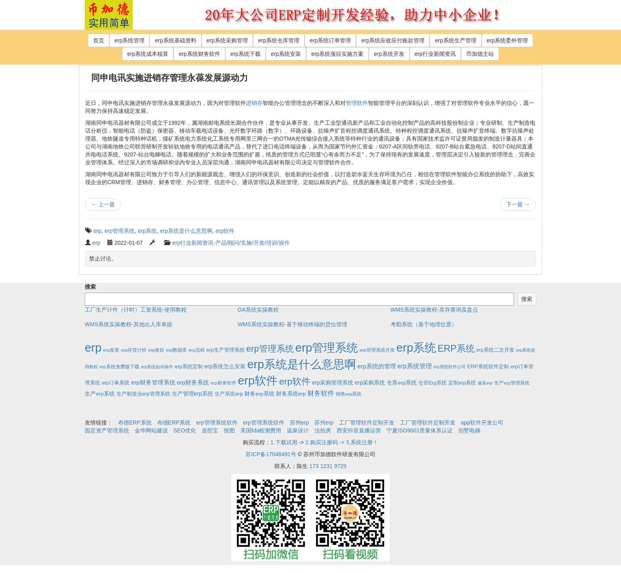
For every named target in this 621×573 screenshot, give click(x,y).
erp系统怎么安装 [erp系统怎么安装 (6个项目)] (225, 366)
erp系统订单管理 (330, 40)
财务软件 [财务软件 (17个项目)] (320, 393)
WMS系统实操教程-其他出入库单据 (128, 324)
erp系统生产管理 (455, 40)
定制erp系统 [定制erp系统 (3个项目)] (462, 383)
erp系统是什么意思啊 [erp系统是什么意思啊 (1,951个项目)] (301, 364)
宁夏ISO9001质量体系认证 (420, 430)
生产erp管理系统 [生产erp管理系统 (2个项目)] (512, 382)
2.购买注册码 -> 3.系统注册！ (341, 442)
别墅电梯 (469, 430)
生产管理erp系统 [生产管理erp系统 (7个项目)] (192, 393)
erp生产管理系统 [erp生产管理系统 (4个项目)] (225, 350)
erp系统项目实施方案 (337, 54)
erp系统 (147, 231)
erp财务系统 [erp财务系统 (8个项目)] (193, 382)
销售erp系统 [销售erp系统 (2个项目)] (349, 393)
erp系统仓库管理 (278, 40)
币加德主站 (480, 54)
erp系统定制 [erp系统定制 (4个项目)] (189, 366)
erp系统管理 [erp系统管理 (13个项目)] (415, 366)
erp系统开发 (389, 54)
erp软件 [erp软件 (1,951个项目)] (258, 380)
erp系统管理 (129, 40)
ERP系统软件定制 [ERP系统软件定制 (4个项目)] (488, 366)
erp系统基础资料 (175, 40)
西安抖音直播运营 (359, 430)
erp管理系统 (120, 231)
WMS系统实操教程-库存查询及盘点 (434, 309)
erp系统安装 (286, 54)
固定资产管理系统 (107, 430)
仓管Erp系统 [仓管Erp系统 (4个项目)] (432, 383)
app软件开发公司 (482, 422)
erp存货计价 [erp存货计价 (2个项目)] (134, 349)
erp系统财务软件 (199, 54)
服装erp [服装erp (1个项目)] (485, 383)
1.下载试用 (283, 442)
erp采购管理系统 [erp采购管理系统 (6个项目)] (332, 382)
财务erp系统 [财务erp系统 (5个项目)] (259, 394)
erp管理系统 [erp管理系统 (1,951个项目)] (326, 347)
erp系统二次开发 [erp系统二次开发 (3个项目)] (495, 350)
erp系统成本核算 (147, 54)
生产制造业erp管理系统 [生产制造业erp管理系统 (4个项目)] (143, 394)
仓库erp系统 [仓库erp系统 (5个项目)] (402, 383)
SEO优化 (184, 430)
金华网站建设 (151, 430)
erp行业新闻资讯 (435, 54)
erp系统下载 (245, 54)
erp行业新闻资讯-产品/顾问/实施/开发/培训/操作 (231, 243)
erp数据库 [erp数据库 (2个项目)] (176, 349)
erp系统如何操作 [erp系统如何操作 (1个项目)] (157, 366)
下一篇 (518, 204)
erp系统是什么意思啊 (186, 231)
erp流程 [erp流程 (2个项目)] (197, 349)
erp (97, 231)
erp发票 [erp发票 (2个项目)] (111, 349)
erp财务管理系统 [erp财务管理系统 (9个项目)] (153, 382)
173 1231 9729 (327, 466)
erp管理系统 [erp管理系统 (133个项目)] (270, 349)
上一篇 (103, 204)
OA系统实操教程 (258, 309)
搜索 (90, 287)
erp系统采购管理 (227, 40)
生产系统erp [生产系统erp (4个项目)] (229, 394)
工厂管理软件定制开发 (366, 422)
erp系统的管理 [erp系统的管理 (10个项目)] (377, 366)
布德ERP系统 (135, 422)
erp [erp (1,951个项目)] (93, 347)
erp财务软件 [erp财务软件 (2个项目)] (223, 382)
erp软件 (224, 231)
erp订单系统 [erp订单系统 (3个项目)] (116, 383)
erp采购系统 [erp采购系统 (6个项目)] (370, 382)
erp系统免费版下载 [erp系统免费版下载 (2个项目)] (119, 366)
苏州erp (299, 422)
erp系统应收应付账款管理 (393, 40)
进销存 (254, 103)
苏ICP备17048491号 (271, 454)
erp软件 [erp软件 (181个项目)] (294, 381)
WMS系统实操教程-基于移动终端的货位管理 (292, 324)
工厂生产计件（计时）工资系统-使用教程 (136, 309)
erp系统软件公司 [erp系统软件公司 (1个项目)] (450, 366)
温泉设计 (298, 430)
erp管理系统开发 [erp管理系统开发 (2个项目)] (377, 349)
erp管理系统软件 (216, 422)
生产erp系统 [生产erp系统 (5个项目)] (100, 394)
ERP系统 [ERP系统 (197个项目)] (456, 348)
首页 (98, 40)
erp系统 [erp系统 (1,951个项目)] (416, 347)
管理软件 (357, 103)
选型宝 (210, 430)
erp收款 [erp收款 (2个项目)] (156, 349)
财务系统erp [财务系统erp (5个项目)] (291, 394)
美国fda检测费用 (260, 430)
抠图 (229, 430)
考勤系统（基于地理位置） (424, 324)
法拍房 (322, 430)
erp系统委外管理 (507, 40)
